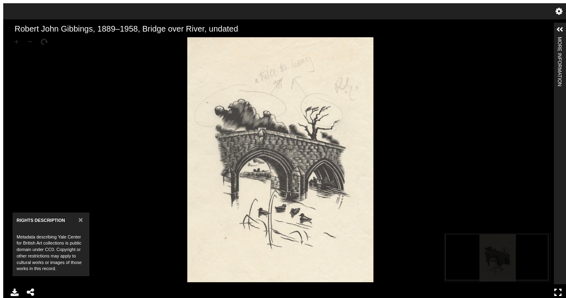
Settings (559, 11)
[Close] (80, 219)
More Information (559, 40)
